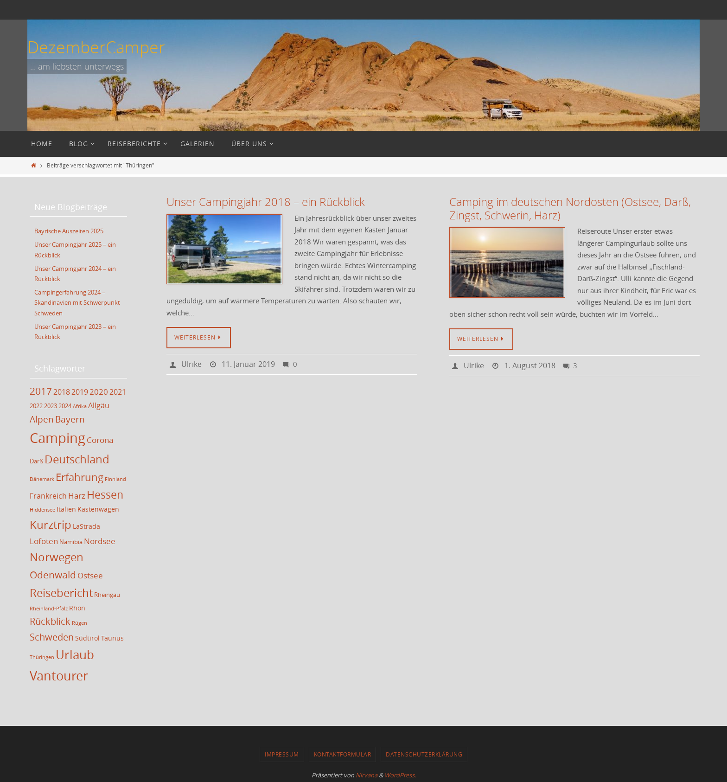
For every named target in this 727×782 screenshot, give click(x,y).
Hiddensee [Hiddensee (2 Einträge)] (42, 508)
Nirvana (366, 773)
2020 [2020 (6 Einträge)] (98, 390)
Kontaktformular (342, 752)
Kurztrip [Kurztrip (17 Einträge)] (50, 523)
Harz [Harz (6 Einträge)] (76, 494)
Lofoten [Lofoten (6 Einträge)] (44, 539)
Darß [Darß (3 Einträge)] (36, 460)
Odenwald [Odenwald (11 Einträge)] (53, 573)
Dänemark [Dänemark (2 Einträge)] (42, 477)
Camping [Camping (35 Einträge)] (57, 436)
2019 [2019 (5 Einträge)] (79, 390)
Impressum (282, 752)
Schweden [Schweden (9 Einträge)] (52, 635)
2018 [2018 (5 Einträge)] (61, 390)
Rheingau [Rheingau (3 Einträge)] (107, 593)
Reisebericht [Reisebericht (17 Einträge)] (61, 591)
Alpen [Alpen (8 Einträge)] (42, 417)
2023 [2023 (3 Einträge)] (50, 405)
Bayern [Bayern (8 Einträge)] (70, 417)
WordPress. (400, 773)
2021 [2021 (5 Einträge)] (117, 390)
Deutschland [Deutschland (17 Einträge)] (77, 457)
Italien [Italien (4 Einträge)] (66, 507)
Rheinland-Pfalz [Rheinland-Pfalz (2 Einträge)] (49, 607)
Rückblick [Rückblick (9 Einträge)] (50, 620)
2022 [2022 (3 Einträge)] (36, 405)
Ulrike (191, 364)
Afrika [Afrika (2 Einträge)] (80, 405)
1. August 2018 (529, 365)
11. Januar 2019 (248, 364)
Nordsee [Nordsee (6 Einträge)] (99, 539)
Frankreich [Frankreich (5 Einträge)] (48, 494)
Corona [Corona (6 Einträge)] (100, 438)
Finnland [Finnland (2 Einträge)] (115, 477)
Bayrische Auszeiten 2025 (68, 231)
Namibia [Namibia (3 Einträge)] (71, 541)
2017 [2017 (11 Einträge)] (41, 389)
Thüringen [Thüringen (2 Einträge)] (42, 656)
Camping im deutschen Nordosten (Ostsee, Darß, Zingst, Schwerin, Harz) (570, 208)
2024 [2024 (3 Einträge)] (64, 405)
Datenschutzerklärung (424, 752)
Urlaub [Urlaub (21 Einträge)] (75, 653)
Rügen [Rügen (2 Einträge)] (79, 621)
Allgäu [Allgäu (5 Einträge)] (98, 404)
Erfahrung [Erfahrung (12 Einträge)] (79, 475)
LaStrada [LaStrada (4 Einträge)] (86, 524)
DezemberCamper (96, 47)
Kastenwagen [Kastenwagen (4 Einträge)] (98, 507)
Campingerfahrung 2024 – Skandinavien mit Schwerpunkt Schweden (77, 301)
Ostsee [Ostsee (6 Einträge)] (90, 574)
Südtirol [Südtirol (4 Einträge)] (87, 636)
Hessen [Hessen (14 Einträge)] (105, 493)
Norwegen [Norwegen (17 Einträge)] (56, 555)
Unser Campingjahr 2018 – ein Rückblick (265, 201)
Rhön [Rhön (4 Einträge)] (77, 606)
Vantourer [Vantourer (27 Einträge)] (59, 674)
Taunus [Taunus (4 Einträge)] (112, 636)
